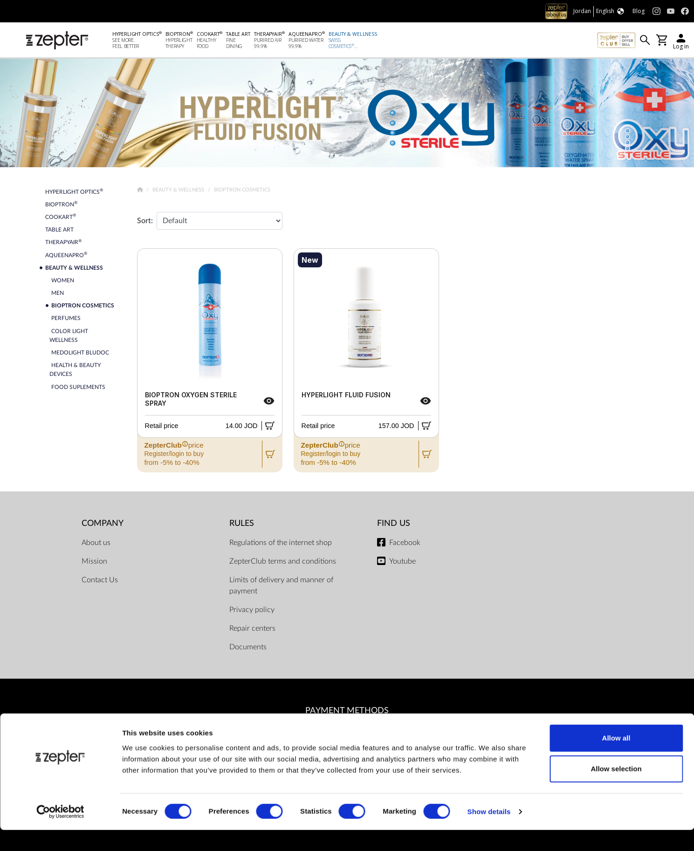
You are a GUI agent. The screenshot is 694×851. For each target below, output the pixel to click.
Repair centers (252, 628)
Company (103, 523)
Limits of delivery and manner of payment (281, 585)
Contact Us (100, 580)
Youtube (402, 561)
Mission (94, 561)
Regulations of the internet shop (280, 542)
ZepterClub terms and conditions (282, 561)
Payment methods (347, 711)
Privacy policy (252, 609)
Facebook (404, 542)
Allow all (616, 759)
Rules (241, 523)
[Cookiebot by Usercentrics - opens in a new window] (60, 833)
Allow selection (616, 790)
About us (96, 542)
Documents (248, 647)
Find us (393, 523)
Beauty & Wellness (179, 189)
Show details (489, 833)
